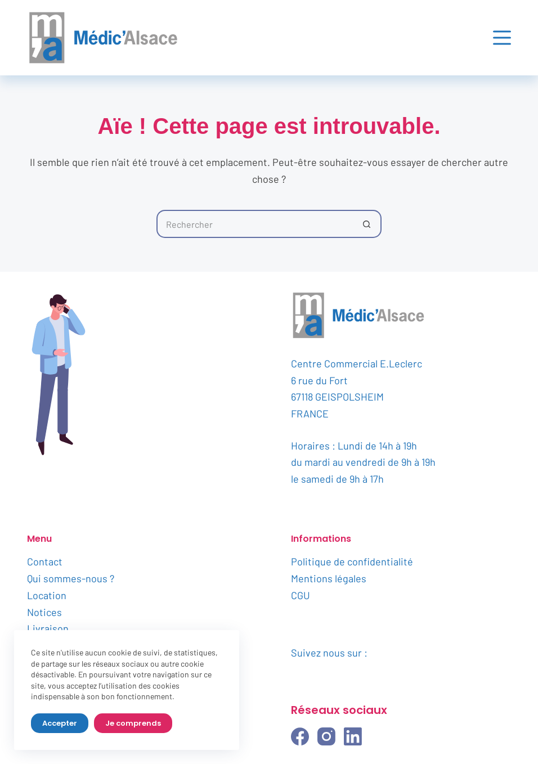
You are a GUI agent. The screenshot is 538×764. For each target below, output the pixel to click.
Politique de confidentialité (352, 561)
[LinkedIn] (353, 736)
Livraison (48, 628)
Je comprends (133, 723)
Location (46, 595)
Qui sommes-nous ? (70, 578)
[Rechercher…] (254, 224)
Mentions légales (328, 578)
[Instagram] (326, 736)
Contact (44, 561)
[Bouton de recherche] (367, 224)
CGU (300, 595)
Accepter (59, 723)
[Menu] (502, 38)
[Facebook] (300, 736)
